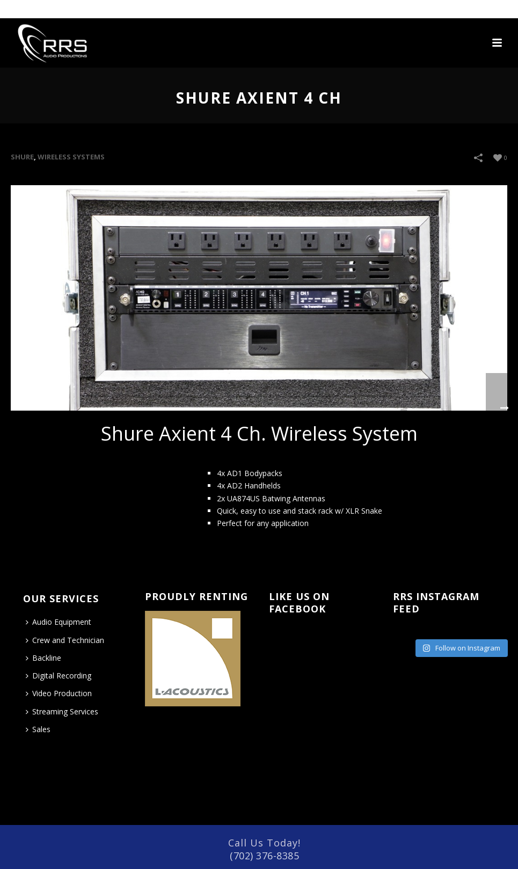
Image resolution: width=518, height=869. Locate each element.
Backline (43, 658)
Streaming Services (62, 711)
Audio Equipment (58, 622)
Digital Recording (58, 675)
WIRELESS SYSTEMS (71, 157)
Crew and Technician (65, 640)
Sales (38, 729)
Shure (22, 157)
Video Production (59, 693)
